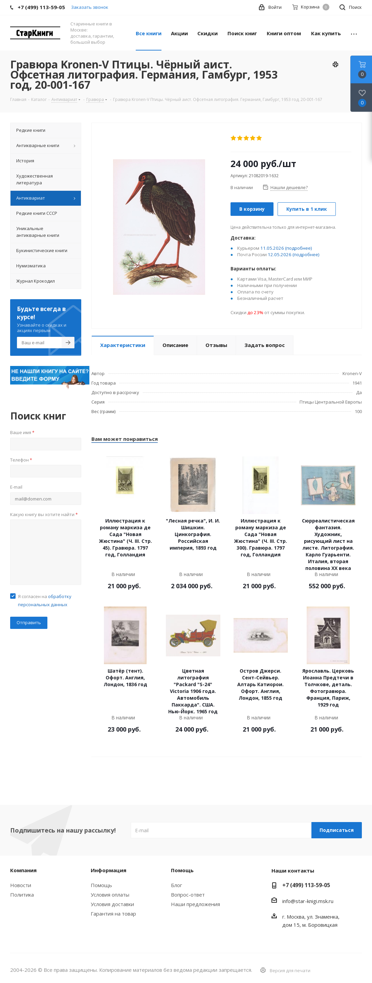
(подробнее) (298, 248)
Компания (23, 870)
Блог (176, 885)
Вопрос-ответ (188, 894)
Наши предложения (195, 904)
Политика (22, 894)
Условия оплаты (110, 894)
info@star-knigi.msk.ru (307, 901)
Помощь (101, 885)
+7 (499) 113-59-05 (306, 885)
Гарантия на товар (113, 913)
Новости (20, 885)
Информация (108, 870)
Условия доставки (112, 904)
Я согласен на (44, 600)
